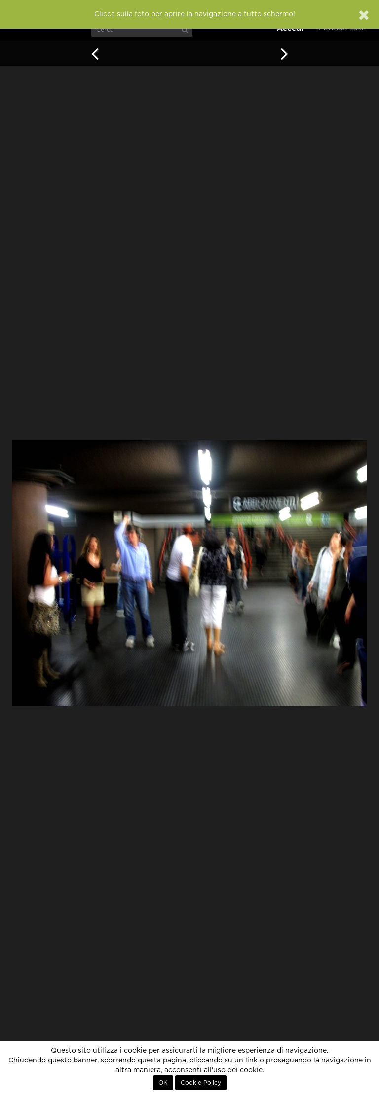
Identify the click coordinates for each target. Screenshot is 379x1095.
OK (163, 1083)
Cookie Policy (201, 1083)
